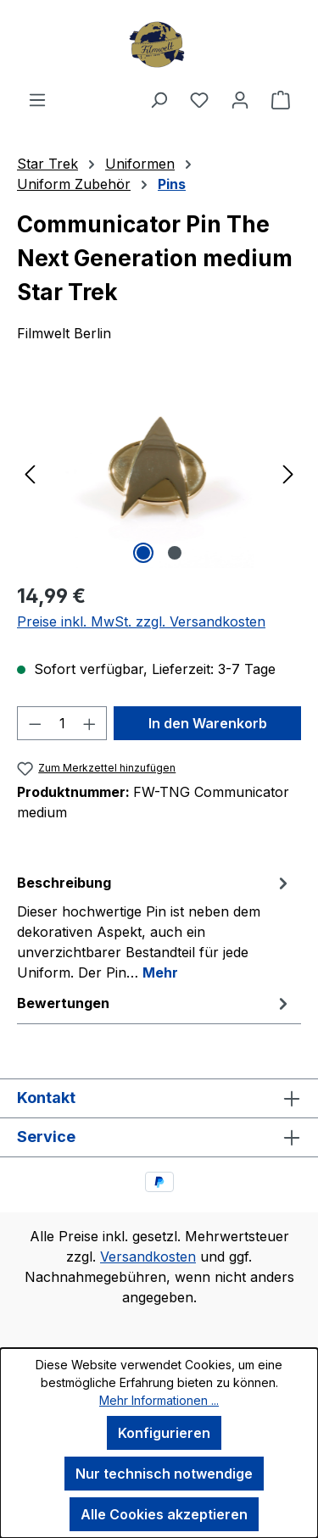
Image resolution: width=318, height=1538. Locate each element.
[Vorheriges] (29, 472)
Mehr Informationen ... (159, 1400)
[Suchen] (158, 99)
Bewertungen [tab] (155, 1003)
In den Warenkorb (207, 723)
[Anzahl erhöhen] (90, 723)
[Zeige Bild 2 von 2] (174, 553)
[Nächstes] (288, 472)
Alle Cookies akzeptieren (164, 1514)
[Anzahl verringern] (35, 723)
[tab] (155, 927)
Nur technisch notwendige (164, 1473)
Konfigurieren (164, 1432)
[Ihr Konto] (240, 99)
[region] (159, 472)
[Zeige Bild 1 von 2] (143, 553)
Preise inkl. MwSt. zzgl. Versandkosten (141, 621)
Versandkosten (148, 1256)
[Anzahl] (62, 723)
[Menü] (37, 99)
